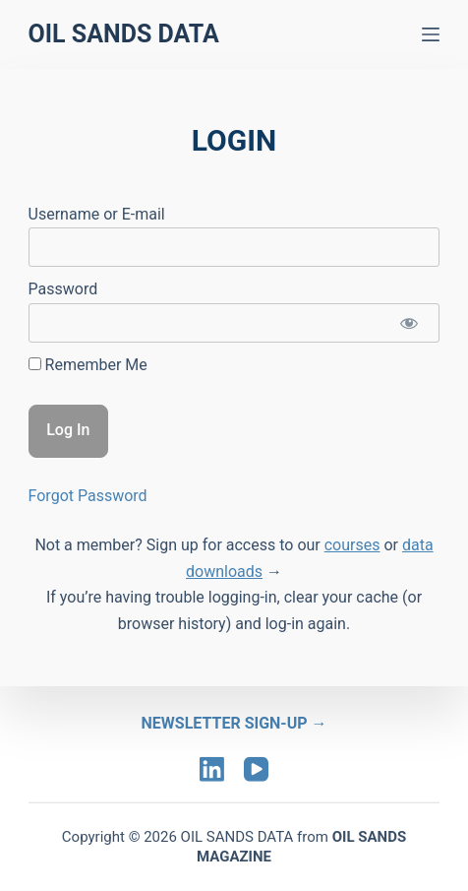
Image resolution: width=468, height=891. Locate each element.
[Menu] (430, 34)
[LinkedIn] (212, 769)
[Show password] (409, 323)
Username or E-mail (97, 214)
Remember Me (88, 364)
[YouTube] (256, 769)
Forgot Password (88, 495)
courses (352, 545)
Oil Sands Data (124, 34)
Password (63, 289)
